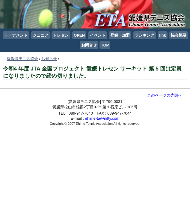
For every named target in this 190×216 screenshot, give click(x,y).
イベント (97, 35)
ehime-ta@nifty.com (102, 118)
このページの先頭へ (164, 95)
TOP (105, 45)
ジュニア (40, 35)
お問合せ (89, 45)
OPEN (79, 35)
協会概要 (178, 35)
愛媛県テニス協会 (22, 58)
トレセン (61, 35)
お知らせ (49, 58)
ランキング (144, 35)
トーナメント (16, 35)
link (162, 35)
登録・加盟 (120, 35)
